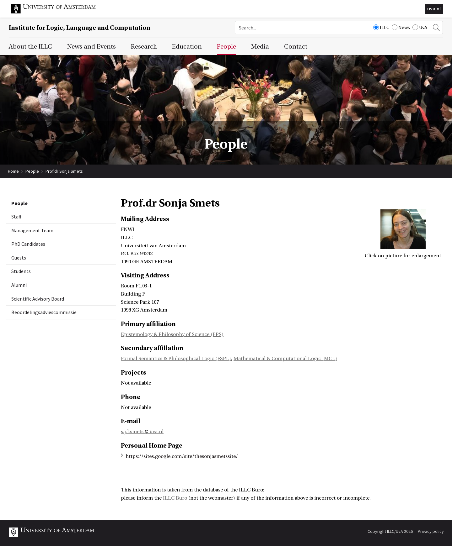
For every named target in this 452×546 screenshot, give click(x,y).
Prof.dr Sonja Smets (64, 171)
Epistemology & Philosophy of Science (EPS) (172, 334)
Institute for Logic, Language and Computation (79, 27)
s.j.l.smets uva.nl (142, 431)
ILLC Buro (175, 498)
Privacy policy (431, 531)
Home (13, 171)
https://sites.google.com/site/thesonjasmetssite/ (182, 456)
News (401, 27)
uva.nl (434, 8)
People (32, 171)
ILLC (381, 27)
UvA (419, 27)
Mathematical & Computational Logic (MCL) (285, 358)
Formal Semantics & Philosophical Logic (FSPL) (176, 358)
